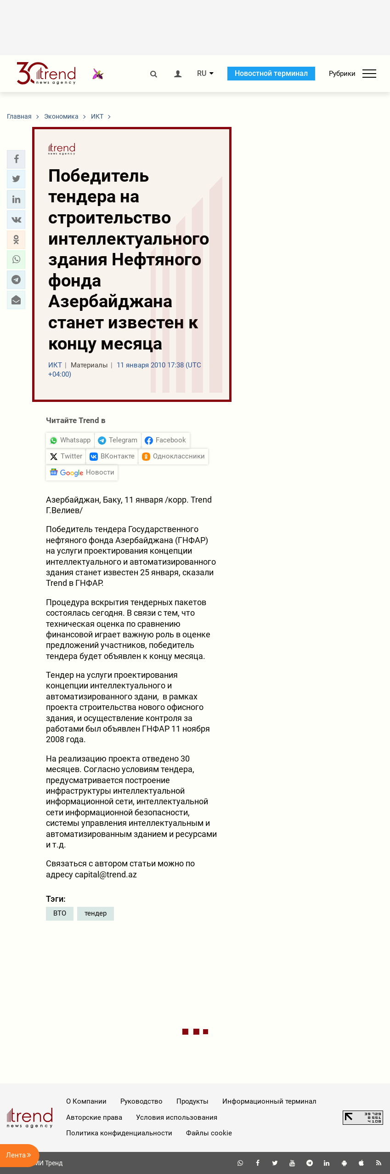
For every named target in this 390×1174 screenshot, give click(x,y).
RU (201, 73)
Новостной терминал (271, 73)
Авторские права (94, 1117)
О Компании (86, 1101)
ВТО (59, 913)
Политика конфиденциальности (119, 1133)
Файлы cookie (209, 1133)
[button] (16, 159)
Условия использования (176, 1117)
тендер (96, 913)
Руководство (141, 1101)
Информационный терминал (269, 1101)
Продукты (192, 1101)
